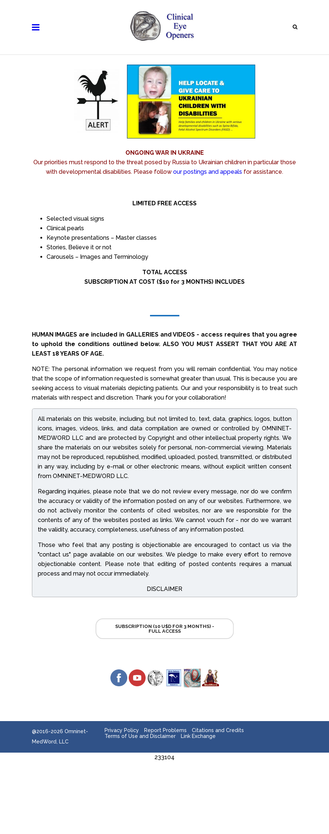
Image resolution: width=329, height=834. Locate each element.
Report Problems (165, 730)
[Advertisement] (164, 778)
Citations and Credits (218, 730)
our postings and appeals (207, 171)
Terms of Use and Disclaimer (140, 736)
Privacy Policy (122, 730)
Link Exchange (198, 736)
